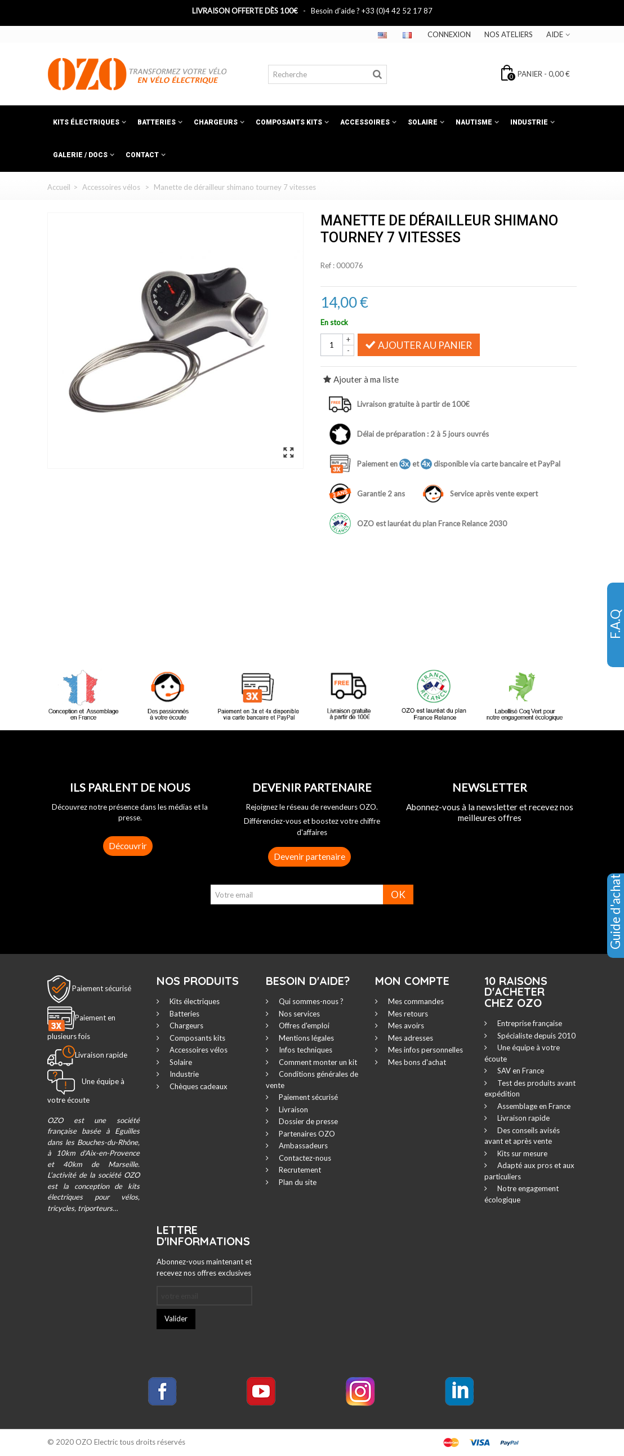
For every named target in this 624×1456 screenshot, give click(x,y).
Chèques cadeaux (198, 1086)
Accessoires (365, 122)
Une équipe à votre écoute (522, 1053)
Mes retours (407, 1013)
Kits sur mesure (521, 1153)
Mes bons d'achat (416, 1062)
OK (398, 894)
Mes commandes (415, 1001)
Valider (176, 1318)
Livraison (292, 1109)
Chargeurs (216, 122)
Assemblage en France (533, 1106)
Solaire (423, 122)
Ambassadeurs (302, 1145)
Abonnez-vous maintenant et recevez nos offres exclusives (204, 1267)
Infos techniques (304, 1049)
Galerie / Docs (80, 155)
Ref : (327, 265)
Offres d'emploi (303, 1025)
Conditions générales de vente (312, 1079)
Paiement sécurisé (101, 987)
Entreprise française (529, 1023)
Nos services (298, 1013)
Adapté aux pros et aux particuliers (529, 1171)
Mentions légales (305, 1037)
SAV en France (520, 1070)
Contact (142, 155)
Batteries (156, 122)
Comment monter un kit (317, 1062)
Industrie (529, 122)
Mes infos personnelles (424, 1049)
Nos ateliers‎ (508, 34)
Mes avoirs (405, 1025)
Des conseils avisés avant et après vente (522, 1136)
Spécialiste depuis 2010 (536, 1035)
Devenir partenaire (309, 856)
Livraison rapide (523, 1117)
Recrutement (299, 1169)
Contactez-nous (304, 1157)
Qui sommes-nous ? (310, 1001)
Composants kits (289, 122)
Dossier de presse (307, 1121)
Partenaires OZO (306, 1133)
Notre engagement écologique (521, 1194)
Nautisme (474, 122)
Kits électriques (86, 122)
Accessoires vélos (198, 1049)
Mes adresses (409, 1037)
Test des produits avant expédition (530, 1088)
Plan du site (297, 1182)
